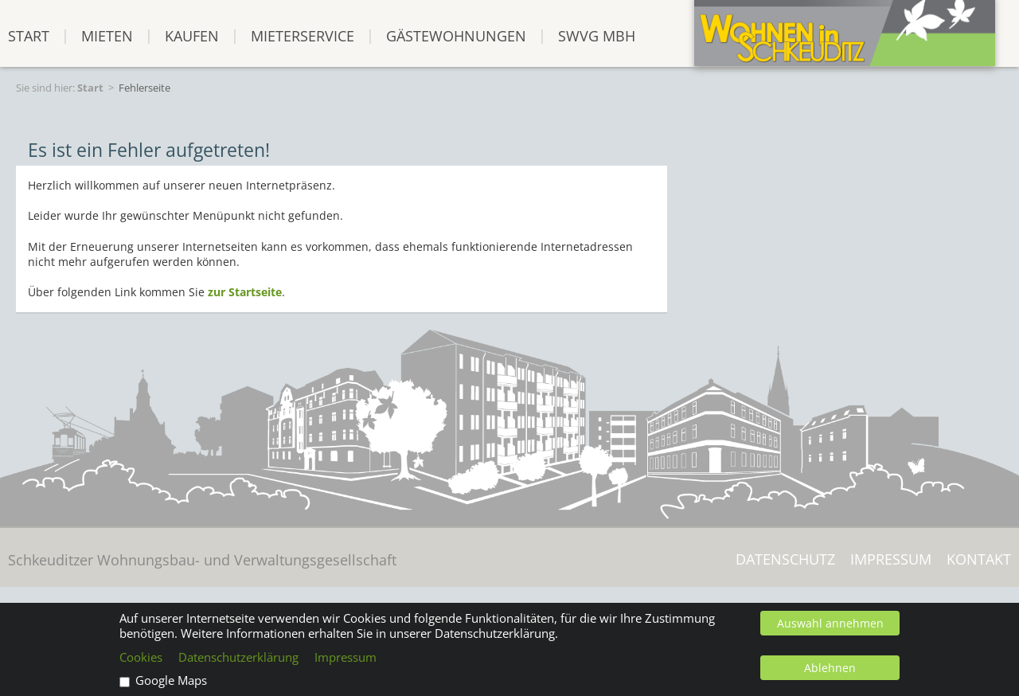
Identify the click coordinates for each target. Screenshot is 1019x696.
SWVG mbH (596, 35)
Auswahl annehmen (830, 623)
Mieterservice (302, 35)
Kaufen (192, 35)
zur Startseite (245, 291)
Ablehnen (830, 667)
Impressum (890, 559)
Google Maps (171, 680)
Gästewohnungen (456, 35)
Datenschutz (785, 559)
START (28, 35)
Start (90, 87)
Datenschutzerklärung (238, 657)
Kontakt (979, 559)
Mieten (107, 35)
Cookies (140, 657)
